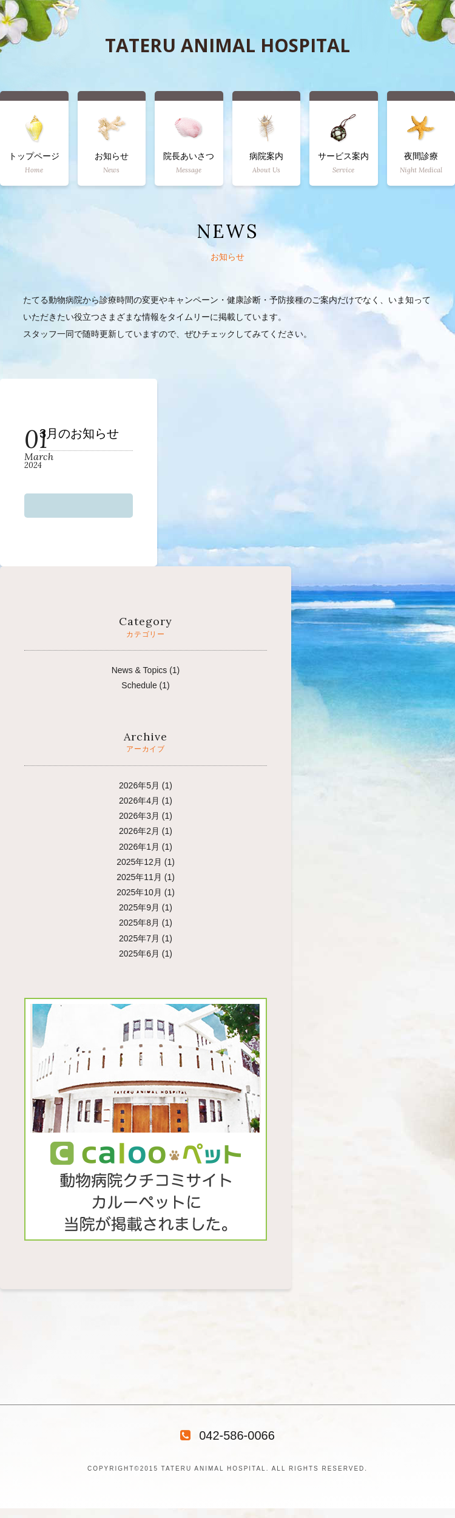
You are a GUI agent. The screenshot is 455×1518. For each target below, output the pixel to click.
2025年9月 (139, 907)
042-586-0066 (227, 1435)
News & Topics (139, 670)
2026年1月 (139, 847)
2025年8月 (139, 922)
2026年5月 (139, 785)
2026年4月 (139, 800)
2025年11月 (139, 877)
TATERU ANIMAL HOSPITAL (227, 45)
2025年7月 (139, 938)
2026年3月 (139, 816)
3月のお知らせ (79, 433)
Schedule (139, 685)
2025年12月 (139, 862)
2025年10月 (139, 892)
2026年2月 (139, 831)
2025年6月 (139, 953)
